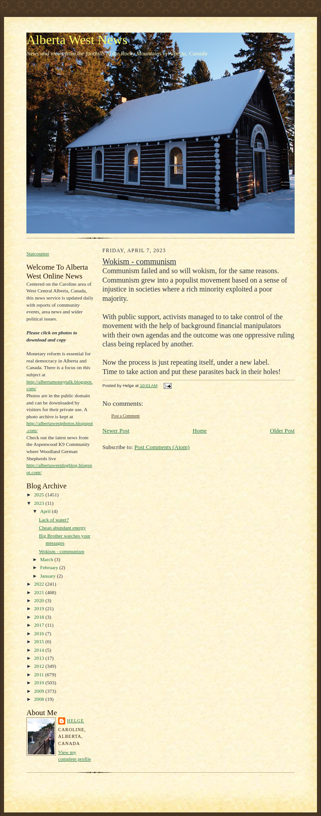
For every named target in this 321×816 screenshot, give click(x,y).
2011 (39, 674)
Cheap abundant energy (62, 527)
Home (200, 430)
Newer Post (115, 430)
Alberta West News (76, 40)
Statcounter (37, 253)
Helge (75, 720)
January (48, 576)
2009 (39, 691)
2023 (39, 503)
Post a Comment (125, 415)
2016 (39, 633)
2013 (39, 658)
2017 (39, 625)
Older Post (282, 430)
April (46, 511)
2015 (39, 641)
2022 (39, 584)
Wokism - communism (61, 551)
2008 (39, 699)
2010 (39, 682)
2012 (39, 666)
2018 (39, 617)
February (49, 567)
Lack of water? (54, 519)
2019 (39, 608)
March (47, 559)
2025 (39, 494)
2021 (39, 592)
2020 (39, 600)
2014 (39, 650)
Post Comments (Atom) (162, 447)
